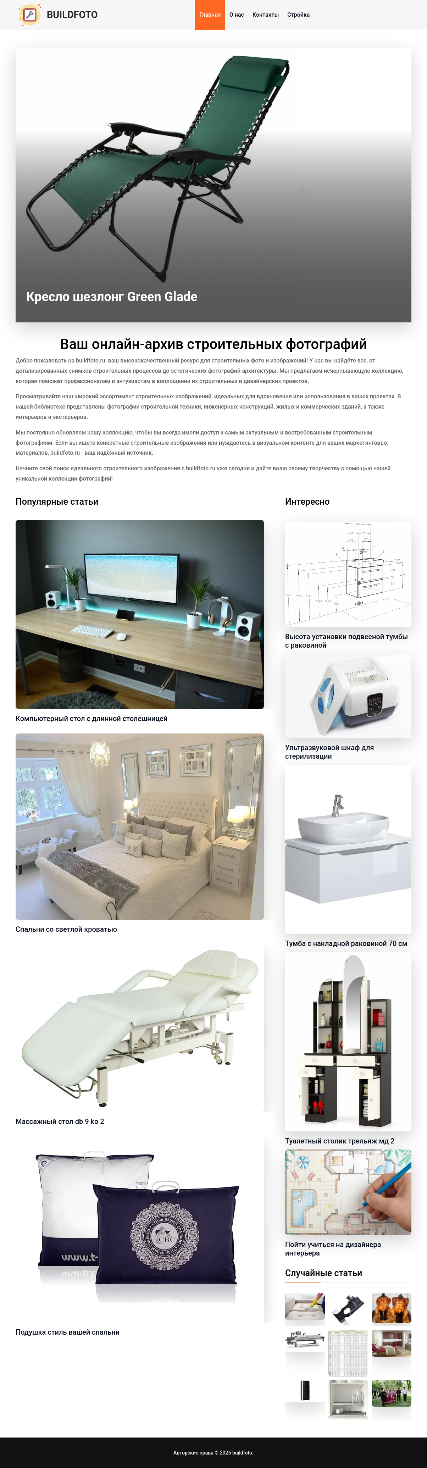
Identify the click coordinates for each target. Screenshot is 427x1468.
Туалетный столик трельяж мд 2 (339, 1141)
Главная (210, 14)
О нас (236, 14)
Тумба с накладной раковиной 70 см (346, 943)
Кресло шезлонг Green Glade (112, 296)
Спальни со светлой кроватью (66, 929)
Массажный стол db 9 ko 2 (60, 1121)
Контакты (266, 14)
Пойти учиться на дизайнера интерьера (333, 1248)
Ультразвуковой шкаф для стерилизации (329, 751)
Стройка (298, 14)
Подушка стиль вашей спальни (68, 1332)
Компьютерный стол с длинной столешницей (91, 718)
